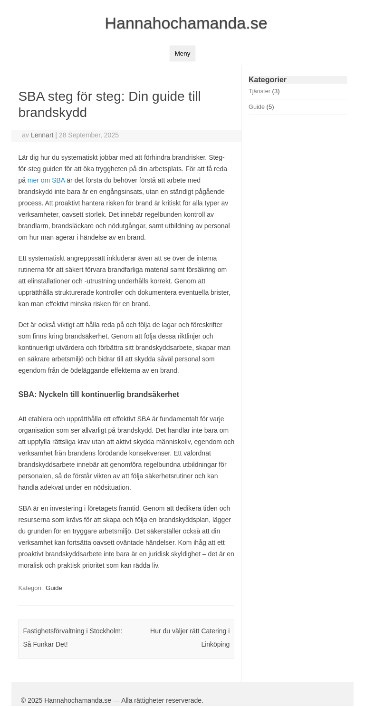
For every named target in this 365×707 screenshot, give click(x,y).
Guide (54, 587)
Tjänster (259, 91)
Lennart (42, 135)
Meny (183, 53)
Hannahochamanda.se (186, 23)
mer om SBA (46, 180)
